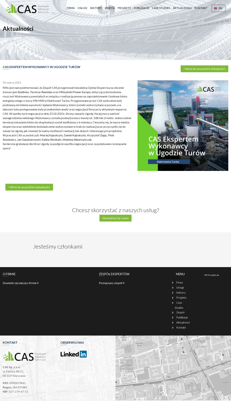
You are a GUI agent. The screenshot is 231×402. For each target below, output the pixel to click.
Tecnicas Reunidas (41, 92)
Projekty (124, 8)
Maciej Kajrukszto (51, 135)
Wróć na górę (211, 275)
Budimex (23, 92)
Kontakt (201, 8)
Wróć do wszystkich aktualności (204, 68)
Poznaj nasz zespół (112, 283)
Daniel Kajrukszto (75, 135)
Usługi (82, 8)
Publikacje (141, 8)
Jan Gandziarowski (29, 139)
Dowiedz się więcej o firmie (21, 283)
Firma (71, 8)
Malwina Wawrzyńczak (77, 139)
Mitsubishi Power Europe (75, 92)
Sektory (96, 8)
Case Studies (161, 8)
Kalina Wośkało (51, 139)
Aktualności (182, 8)
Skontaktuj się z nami (115, 218)
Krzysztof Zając (97, 135)
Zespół (110, 8)
